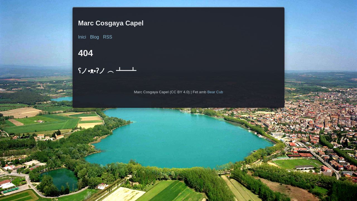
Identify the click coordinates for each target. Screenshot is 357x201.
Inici (82, 37)
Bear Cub (215, 92)
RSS (107, 37)
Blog (94, 37)
